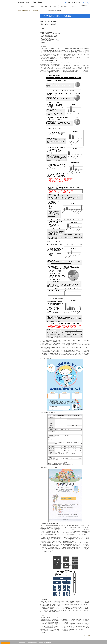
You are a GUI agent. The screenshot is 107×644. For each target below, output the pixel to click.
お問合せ (86, 2)
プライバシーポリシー (32, 642)
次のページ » (87, 635)
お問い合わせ (48, 642)
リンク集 (41, 642)
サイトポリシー (22, 642)
